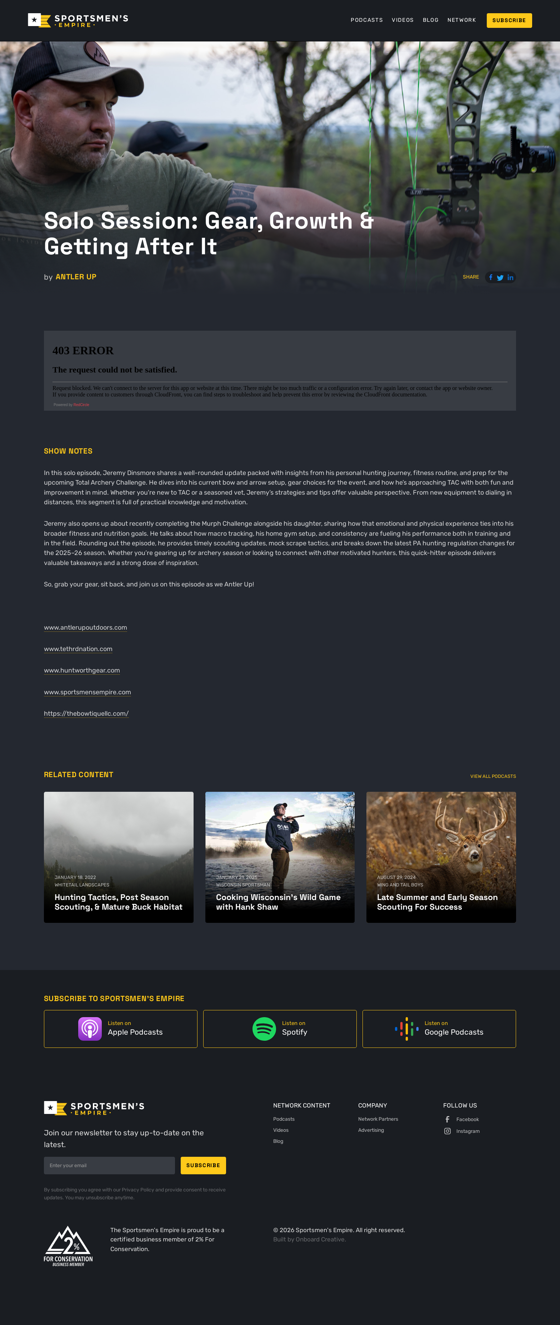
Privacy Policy (138, 1190)
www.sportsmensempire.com (87, 692)
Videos (403, 20)
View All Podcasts (493, 776)
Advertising (371, 1130)
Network (462, 20)
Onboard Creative (320, 1239)
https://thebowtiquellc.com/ (86, 714)
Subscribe (509, 20)
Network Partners (378, 1119)
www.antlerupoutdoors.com (85, 627)
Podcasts (367, 20)
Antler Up (76, 276)
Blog (431, 20)
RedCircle (81, 405)
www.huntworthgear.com (82, 670)
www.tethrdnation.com (78, 649)
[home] (78, 20)
